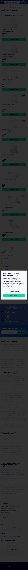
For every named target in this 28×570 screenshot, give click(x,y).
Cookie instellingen (14, 291)
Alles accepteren (14, 295)
